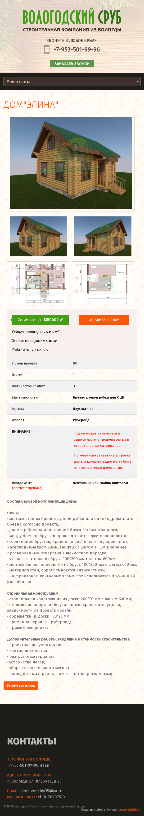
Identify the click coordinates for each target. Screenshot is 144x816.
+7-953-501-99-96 (77, 49)
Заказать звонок (72, 63)
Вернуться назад (21, 685)
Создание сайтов (92, 812)
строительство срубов (54, 808)
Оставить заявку (104, 320)
